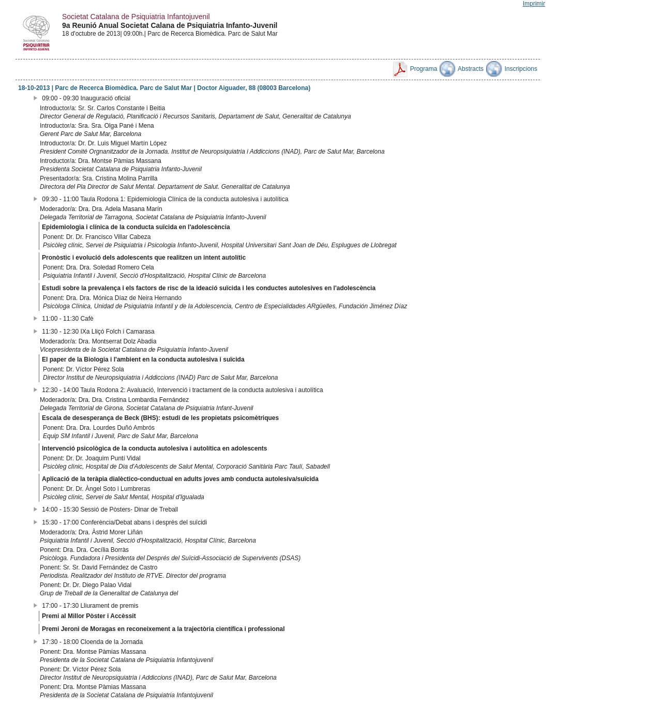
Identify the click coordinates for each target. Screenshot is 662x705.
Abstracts (462, 68)
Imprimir (534, 3)
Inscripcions (511, 68)
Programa (414, 68)
